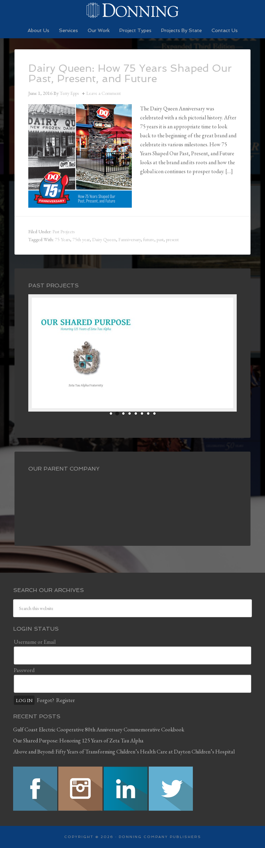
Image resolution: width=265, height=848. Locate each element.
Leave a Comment (103, 93)
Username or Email (35, 641)
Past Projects (63, 231)
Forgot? (45, 700)
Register (65, 700)
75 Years (62, 239)
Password (24, 670)
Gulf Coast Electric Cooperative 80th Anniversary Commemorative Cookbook (98, 729)
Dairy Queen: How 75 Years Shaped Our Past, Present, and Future (130, 73)
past (160, 239)
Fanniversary (129, 239)
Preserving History (132, 10)
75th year (81, 239)
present (172, 239)
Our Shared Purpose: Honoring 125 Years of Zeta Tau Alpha (78, 740)
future (148, 239)
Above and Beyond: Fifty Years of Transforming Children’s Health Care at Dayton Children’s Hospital (124, 751)
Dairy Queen (104, 239)
